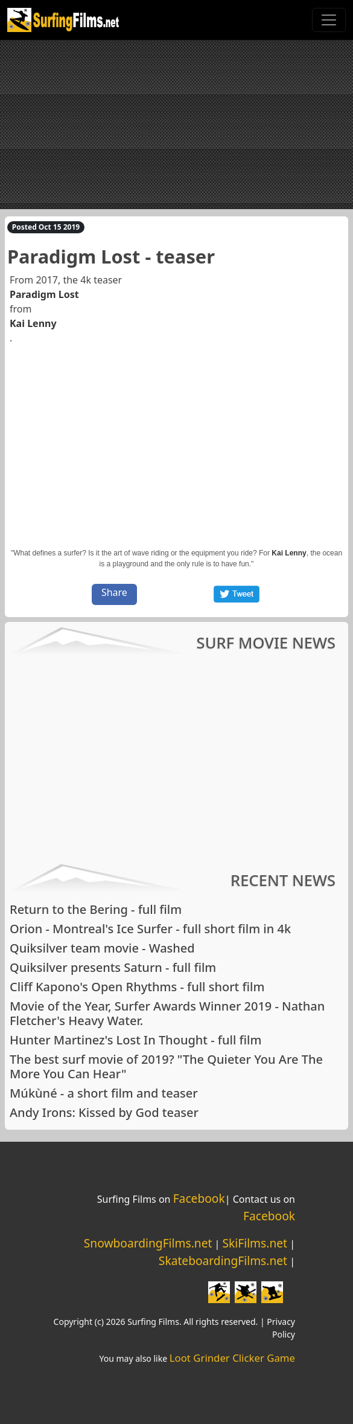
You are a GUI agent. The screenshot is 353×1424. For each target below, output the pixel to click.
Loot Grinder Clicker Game (232, 1358)
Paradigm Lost (44, 294)
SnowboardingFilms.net (148, 1243)
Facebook (199, 1198)
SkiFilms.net (255, 1243)
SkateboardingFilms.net (223, 1260)
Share (114, 592)
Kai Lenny (33, 323)
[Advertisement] (176, 124)
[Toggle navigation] (329, 20)
